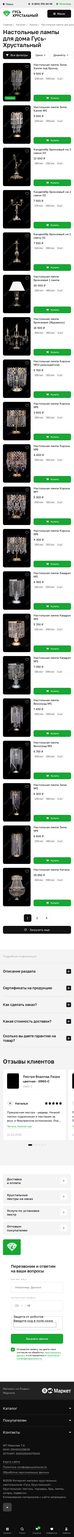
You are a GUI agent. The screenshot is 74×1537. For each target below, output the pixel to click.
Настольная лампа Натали (52, 869)
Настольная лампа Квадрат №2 (52, 617)
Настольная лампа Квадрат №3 (52, 659)
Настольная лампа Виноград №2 (46, 744)
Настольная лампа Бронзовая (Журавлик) (49, 320)
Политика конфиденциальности (25, 1467)
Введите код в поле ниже (33, 1321)
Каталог (21, 24)
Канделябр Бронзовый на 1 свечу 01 (52, 235)
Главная (7, 24)
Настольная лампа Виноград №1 (46, 701)
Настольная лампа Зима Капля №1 (50, 108)
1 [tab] (30, 1145)
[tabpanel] (34, 1104)
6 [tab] (45, 1145)
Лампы (33, 24)
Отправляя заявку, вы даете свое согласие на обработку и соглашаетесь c (39, 1354)
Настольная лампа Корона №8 (52, 447)
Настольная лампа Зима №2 (50, 786)
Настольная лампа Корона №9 (52, 405)
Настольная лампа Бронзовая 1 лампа (46, 278)
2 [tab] (34, 1145)
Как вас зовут (19, 1279)
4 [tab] (39, 1145)
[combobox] (20, 1306)
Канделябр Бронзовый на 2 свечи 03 (52, 151)
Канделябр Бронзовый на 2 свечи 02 (52, 193)
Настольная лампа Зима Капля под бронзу (50, 66)
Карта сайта (11, 1461)
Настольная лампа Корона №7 (52, 490)
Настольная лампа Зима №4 (50, 828)
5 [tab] (42, 1145)
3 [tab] (37, 1145)
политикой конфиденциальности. (38, 1357)
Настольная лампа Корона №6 (52, 532)
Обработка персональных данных (26, 1472)
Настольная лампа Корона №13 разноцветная (52, 362)
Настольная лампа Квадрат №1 (52, 574)
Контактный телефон (23, 1298)
